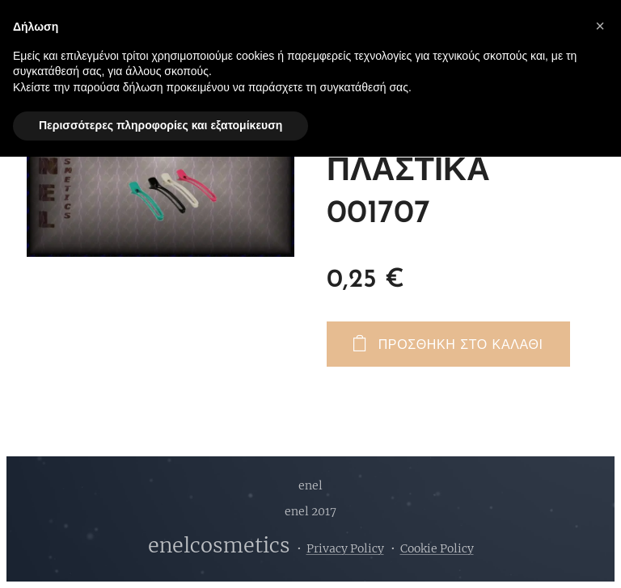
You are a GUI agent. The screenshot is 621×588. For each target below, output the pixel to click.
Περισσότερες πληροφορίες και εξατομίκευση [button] (160, 125)
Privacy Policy (345, 548)
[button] (600, 26)
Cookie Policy (437, 548)
